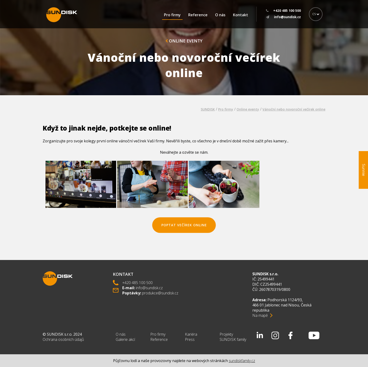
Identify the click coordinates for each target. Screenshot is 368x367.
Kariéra (191, 334)
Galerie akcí (125, 339)
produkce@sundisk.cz (160, 293)
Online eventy (184, 41)
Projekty (226, 334)
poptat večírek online (184, 225)
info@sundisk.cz (149, 287)
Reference (198, 14)
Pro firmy (172, 14)
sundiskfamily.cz (242, 360)
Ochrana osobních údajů (63, 339)
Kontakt (240, 14)
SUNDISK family (233, 339)
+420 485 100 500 (137, 282)
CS (315, 14)
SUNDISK (208, 109)
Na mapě (260, 315)
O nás (220, 14)
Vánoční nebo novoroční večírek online (293, 109)
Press (190, 339)
